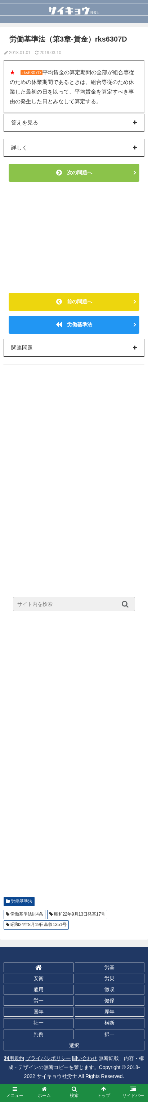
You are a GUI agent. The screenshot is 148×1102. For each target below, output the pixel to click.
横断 (109, 1023)
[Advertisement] (74, 237)
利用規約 (14, 1058)
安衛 (38, 978)
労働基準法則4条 (26, 914)
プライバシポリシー (48, 1058)
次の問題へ (74, 172)
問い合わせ (84, 1058)
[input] (74, 604)
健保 (109, 1000)
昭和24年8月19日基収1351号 (38, 924)
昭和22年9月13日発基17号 (80, 914)
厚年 (109, 1012)
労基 (109, 967)
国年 (38, 1012)
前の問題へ (74, 301)
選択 (74, 1045)
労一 (38, 1000)
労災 (109, 978)
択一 (109, 1034)
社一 (38, 1023)
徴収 (109, 989)
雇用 (38, 989)
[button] (127, 604)
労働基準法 (74, 324)
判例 (38, 1034)
